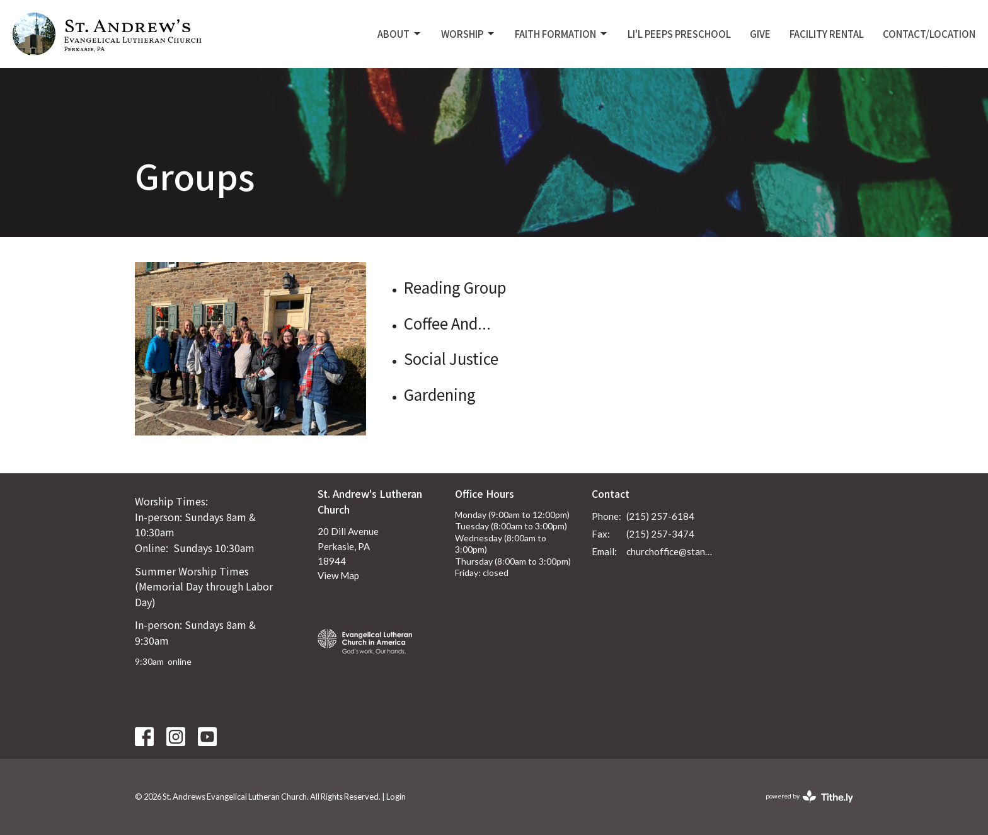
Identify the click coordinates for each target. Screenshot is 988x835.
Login (396, 797)
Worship (468, 33)
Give (760, 33)
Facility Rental (827, 33)
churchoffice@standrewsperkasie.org (671, 551)
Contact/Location (929, 33)
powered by (809, 796)
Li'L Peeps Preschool (679, 33)
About (399, 33)
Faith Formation (562, 33)
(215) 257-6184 (660, 516)
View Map (338, 575)
